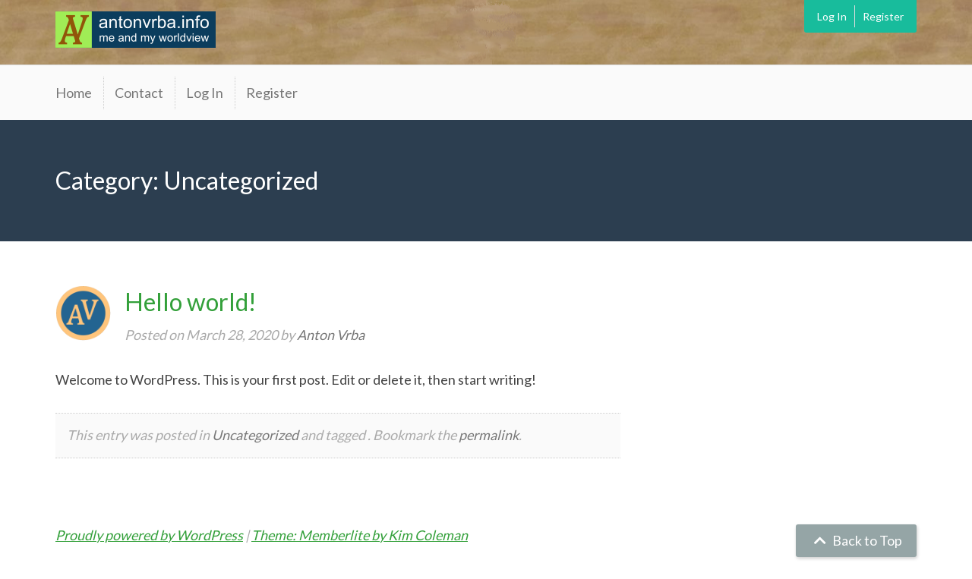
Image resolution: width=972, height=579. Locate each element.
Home (73, 92)
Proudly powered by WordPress (149, 535)
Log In (832, 16)
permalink (489, 434)
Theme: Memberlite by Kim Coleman (359, 535)
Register (883, 16)
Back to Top (856, 540)
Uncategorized (255, 434)
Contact (139, 92)
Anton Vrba (330, 334)
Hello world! (191, 301)
